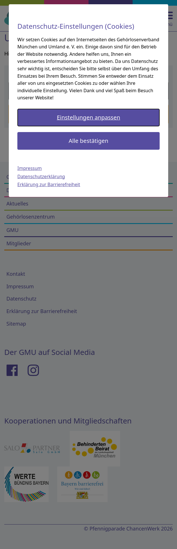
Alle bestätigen (88, 141)
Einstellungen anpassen (88, 117)
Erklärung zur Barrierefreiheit (48, 184)
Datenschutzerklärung (41, 176)
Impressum (29, 168)
